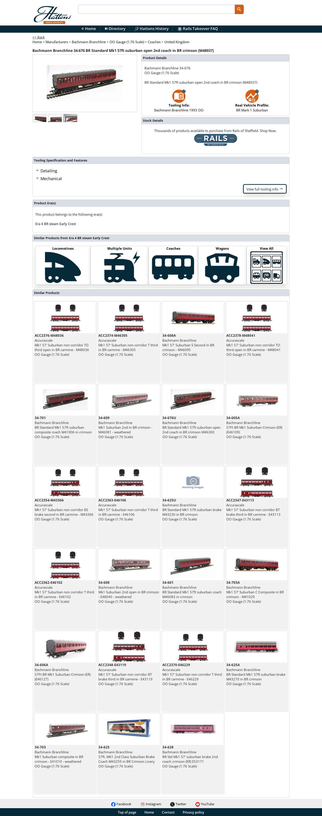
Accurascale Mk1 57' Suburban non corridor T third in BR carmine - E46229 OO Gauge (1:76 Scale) (192, 674)
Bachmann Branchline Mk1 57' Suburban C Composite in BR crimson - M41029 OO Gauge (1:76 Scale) (255, 592)
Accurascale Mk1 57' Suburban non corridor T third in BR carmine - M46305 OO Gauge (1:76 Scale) (128, 345)
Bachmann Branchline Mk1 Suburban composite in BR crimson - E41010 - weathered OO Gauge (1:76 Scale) (59, 756)
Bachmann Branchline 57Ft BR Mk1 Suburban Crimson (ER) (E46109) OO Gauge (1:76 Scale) (254, 427)
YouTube (204, 804)
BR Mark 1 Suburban (252, 103)
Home (88, 28)
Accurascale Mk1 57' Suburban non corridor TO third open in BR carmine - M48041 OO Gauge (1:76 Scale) (253, 345)
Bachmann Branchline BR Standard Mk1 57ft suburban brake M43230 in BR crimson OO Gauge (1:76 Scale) (191, 509)
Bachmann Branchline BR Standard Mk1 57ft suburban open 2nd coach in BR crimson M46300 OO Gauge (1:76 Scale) (191, 427)
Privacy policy (193, 812)
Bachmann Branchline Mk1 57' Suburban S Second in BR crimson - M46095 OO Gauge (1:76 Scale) (188, 345)
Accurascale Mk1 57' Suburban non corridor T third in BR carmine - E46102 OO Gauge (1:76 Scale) (64, 592)
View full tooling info (264, 189)
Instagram (150, 804)
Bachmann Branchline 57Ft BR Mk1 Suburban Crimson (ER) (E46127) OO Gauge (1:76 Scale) (63, 674)
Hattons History (151, 28)
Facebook (121, 804)
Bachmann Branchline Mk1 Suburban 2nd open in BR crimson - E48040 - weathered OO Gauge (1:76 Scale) (128, 592)
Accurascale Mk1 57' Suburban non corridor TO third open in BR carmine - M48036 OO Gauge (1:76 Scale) (62, 345)
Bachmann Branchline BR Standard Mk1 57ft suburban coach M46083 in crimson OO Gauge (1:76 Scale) (192, 592)
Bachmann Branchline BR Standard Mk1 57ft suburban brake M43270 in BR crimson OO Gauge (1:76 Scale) (255, 674)
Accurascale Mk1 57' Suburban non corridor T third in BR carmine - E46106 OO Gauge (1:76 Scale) (128, 509)
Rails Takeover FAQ (198, 28)
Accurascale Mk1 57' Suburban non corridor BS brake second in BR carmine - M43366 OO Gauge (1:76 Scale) (64, 509)
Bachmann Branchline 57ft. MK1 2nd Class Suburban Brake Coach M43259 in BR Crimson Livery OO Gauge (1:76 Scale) (126, 756)
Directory (115, 28)
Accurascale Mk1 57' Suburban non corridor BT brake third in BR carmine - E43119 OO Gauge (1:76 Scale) (125, 674)
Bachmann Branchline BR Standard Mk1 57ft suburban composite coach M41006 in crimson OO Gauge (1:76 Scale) (63, 427)
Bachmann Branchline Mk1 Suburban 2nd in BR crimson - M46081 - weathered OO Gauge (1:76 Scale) (125, 427)
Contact (168, 812)
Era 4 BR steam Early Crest (55, 224)
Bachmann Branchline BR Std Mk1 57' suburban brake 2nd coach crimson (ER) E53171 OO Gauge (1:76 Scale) (190, 756)
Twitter (178, 804)
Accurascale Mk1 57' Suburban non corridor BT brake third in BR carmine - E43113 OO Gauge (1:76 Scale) (253, 509)
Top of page (127, 812)
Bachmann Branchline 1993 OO (178, 103)
